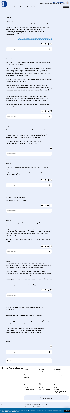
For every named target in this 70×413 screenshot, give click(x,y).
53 (19, 360)
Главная (10, 6)
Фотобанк (33, 6)
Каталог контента (44, 375)
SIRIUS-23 (26, 377)
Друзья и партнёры (60, 375)
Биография (22, 6)
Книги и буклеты (59, 372)
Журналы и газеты (29, 375)
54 (22, 360)
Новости (16, 6)
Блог (28, 6)
